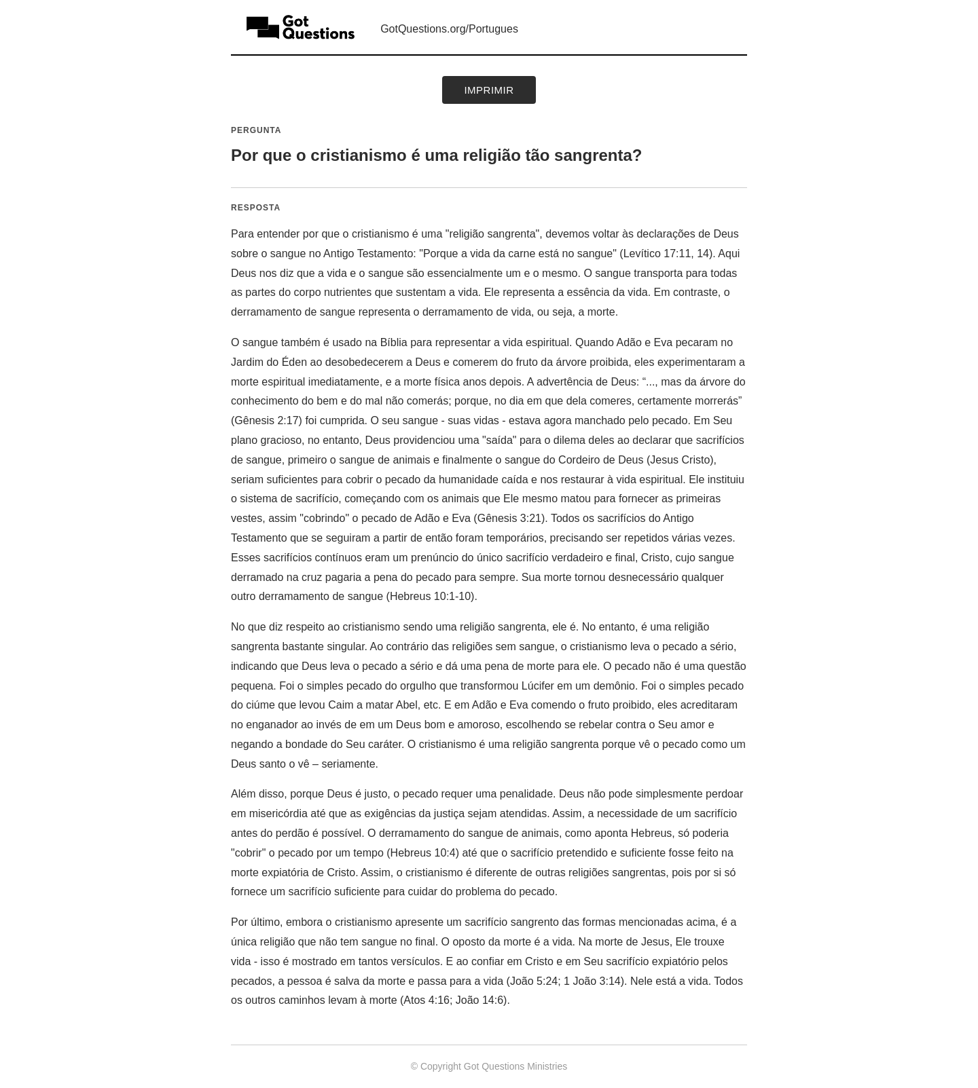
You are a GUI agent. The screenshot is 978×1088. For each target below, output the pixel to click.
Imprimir (488, 90)
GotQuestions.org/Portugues (449, 29)
